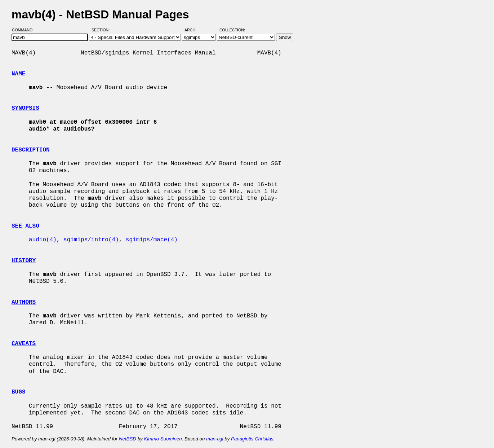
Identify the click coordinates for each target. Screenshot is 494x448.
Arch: (193, 30)
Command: (25, 30)
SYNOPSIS (25, 108)
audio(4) (43, 240)
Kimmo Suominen (163, 439)
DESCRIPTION (31, 150)
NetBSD (127, 439)
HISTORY (24, 261)
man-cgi (214, 439)
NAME (18, 74)
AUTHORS (24, 302)
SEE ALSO (25, 226)
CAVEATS (24, 344)
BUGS (18, 392)
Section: (102, 30)
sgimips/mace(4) (152, 240)
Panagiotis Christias (252, 439)
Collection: (232, 30)
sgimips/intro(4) (91, 240)
